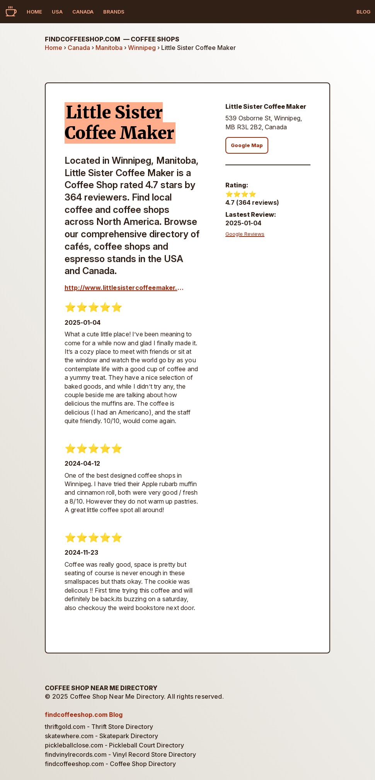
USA (57, 12)
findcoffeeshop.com (112, 39)
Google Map (247, 145)
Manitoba (109, 47)
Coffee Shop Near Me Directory (101, 688)
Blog (363, 12)
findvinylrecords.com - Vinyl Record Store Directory (120, 754)
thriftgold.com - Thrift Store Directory (99, 726)
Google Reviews (244, 234)
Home (34, 12)
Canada (83, 12)
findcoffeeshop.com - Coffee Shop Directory (110, 764)
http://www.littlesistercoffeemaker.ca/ (126, 287)
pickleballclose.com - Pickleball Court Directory (114, 745)
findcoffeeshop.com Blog (84, 714)
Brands (113, 12)
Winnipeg (142, 47)
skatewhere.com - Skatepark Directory (101, 736)
